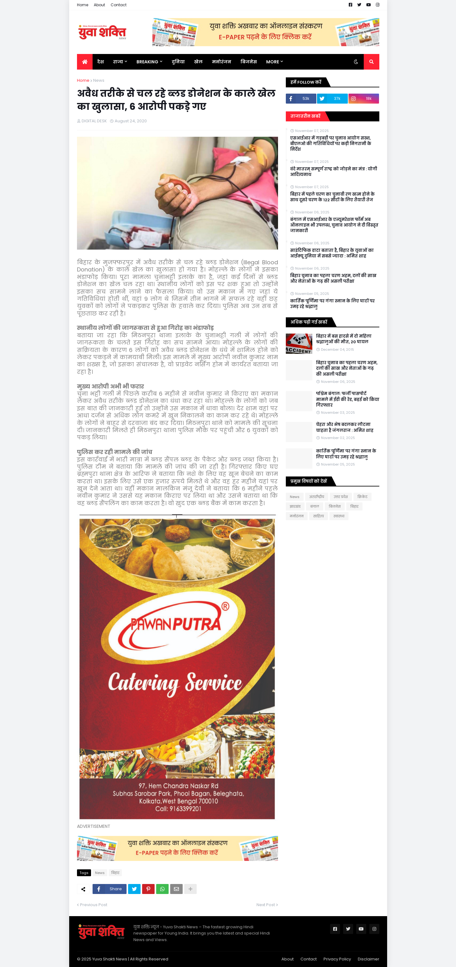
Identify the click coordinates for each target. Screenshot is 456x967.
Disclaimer (368, 959)
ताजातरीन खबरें (305, 116)
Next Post (266, 905)
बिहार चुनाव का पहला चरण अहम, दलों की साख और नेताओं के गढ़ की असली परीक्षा (333, 278)
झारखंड (295, 506)
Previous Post (93, 905)
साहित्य (318, 516)
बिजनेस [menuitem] (249, 62)
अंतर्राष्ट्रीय (316, 496)
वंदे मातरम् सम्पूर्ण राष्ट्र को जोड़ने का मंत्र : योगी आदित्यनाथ (333, 172)
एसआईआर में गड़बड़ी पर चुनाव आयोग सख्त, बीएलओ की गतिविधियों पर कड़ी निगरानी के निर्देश (330, 143)
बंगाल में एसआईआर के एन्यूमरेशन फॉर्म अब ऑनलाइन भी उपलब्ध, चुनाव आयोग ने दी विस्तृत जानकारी (334, 225)
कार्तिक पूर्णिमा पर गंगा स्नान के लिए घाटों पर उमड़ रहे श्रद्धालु (332, 304)
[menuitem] (85, 62)
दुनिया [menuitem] (178, 62)
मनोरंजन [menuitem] (221, 62)
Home (82, 4)
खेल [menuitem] (198, 62)
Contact (119, 4)
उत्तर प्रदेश (341, 496)
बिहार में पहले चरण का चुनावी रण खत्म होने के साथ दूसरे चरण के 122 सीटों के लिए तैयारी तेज (332, 197)
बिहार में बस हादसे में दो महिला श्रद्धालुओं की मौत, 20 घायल (344, 339)
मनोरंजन (297, 516)
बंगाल (314, 506)
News (98, 80)
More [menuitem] (272, 62)
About (99, 4)
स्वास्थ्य (339, 516)
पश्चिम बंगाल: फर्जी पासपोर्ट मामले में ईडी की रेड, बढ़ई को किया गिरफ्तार (347, 399)
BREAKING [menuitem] (147, 62)
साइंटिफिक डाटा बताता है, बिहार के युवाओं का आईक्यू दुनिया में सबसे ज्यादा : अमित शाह (332, 253)
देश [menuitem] (100, 62)
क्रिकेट (362, 496)
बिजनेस (335, 506)
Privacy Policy (337, 959)
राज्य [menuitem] (118, 62)
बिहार (115, 872)
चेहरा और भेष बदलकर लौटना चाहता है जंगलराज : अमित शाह (344, 427)
